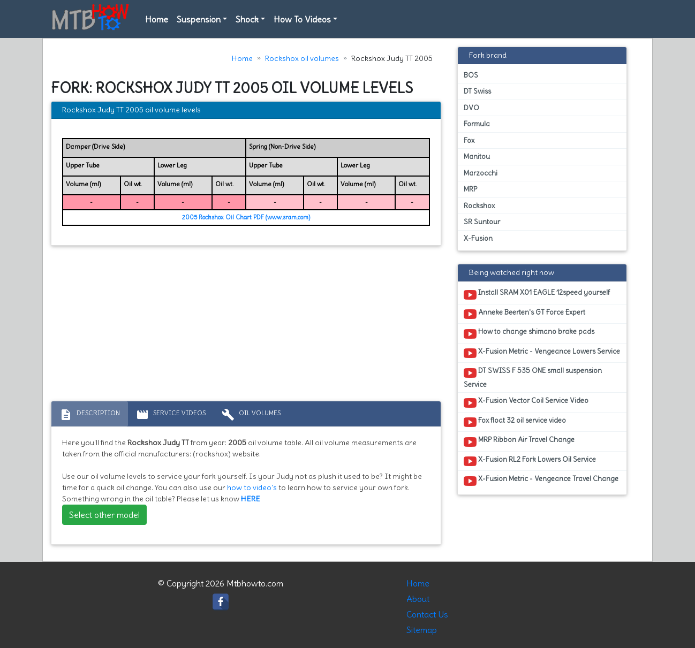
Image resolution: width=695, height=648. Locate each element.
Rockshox (479, 205)
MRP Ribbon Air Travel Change (519, 441)
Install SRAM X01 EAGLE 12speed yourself (537, 294)
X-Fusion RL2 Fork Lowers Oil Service (530, 461)
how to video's (252, 487)
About (417, 598)
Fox (469, 140)
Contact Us (427, 614)
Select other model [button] (104, 514)
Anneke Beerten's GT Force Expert (524, 314)
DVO (471, 107)
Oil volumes (251, 414)
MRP (470, 189)
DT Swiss (477, 91)
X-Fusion (478, 238)
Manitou (477, 156)
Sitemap (421, 629)
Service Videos (171, 414)
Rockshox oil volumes (302, 58)
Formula (477, 123)
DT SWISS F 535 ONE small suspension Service (533, 377)
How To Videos (302, 19)
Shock (247, 19)
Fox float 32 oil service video (515, 422)
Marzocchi (480, 173)
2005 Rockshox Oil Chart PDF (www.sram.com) (246, 217)
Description (89, 414)
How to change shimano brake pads (529, 333)
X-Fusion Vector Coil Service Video (526, 402)
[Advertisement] (246, 326)
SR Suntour (482, 221)
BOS (471, 75)
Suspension (199, 19)
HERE (250, 499)
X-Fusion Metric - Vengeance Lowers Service (542, 353)
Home (156, 19)
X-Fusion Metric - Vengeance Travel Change (541, 480)
